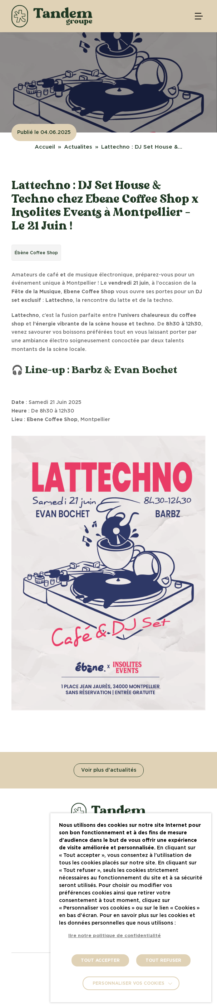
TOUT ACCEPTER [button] (100, 960)
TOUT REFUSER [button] (163, 960)
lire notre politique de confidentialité (114, 936)
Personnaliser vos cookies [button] (128, 983)
